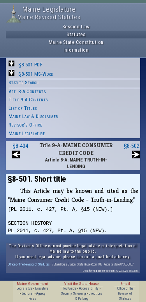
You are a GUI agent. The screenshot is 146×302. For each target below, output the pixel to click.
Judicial (27, 293)
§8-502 (131, 146)
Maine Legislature (27, 133)
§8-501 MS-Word (35, 74)
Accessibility (89, 288)
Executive (41, 288)
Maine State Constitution (76, 42)
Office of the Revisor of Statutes (29, 264)
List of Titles (23, 108)
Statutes (76, 34)
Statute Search (24, 82)
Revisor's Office (25, 125)
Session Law (76, 27)
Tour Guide (69, 288)
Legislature (24, 288)
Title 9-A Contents (28, 99)
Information (76, 50)
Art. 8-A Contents (27, 91)
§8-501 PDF (30, 65)
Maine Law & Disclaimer (33, 116)
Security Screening (73, 293)
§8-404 (20, 146)
